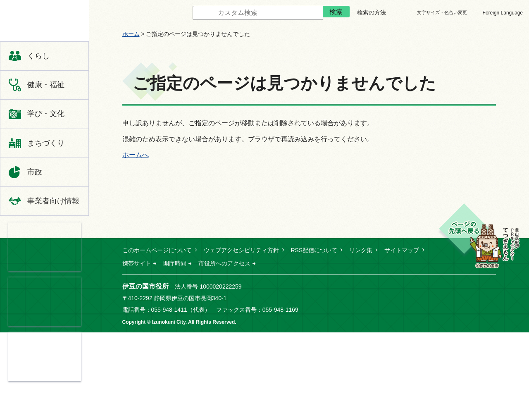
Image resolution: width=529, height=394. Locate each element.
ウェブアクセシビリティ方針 (241, 250)
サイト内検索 (186, 13)
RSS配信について (314, 250)
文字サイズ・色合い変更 (442, 12)
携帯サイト (136, 263)
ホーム (131, 34)
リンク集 (360, 250)
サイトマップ (401, 250)
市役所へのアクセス (224, 263)
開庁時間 (174, 263)
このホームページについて (157, 250)
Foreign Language (503, 13)
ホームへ (135, 154)
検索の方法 (371, 12)
